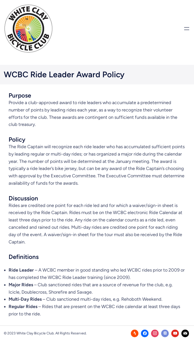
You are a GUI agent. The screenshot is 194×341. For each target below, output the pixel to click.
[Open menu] (186, 28)
